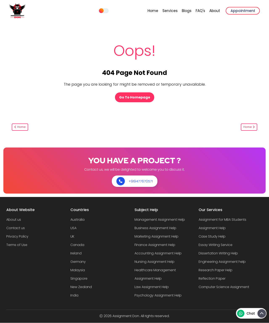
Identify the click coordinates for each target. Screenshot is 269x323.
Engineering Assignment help (222, 261)
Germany (78, 261)
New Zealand (81, 286)
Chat (246, 313)
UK (72, 236)
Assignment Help (212, 228)
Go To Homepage (134, 97)
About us (13, 219)
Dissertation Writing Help (218, 253)
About (214, 10)
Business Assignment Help (155, 228)
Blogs (186, 10)
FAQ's (200, 10)
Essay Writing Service (215, 244)
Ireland (76, 253)
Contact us (15, 228)
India (74, 295)
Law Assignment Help (151, 286)
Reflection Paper (212, 278)
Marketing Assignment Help (156, 236)
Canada (77, 244)
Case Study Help (212, 236)
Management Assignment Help (159, 219)
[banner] (17, 17)
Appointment (243, 10)
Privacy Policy (17, 236)
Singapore (78, 278)
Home (153, 10)
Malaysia (77, 270)
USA (73, 228)
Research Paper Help (215, 270)
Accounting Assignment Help (158, 253)
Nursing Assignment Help (154, 261)
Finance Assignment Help (154, 244)
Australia (77, 219)
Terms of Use (16, 244)
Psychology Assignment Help (158, 295)
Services (170, 10)
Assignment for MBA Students (222, 219)
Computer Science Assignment (224, 286)
